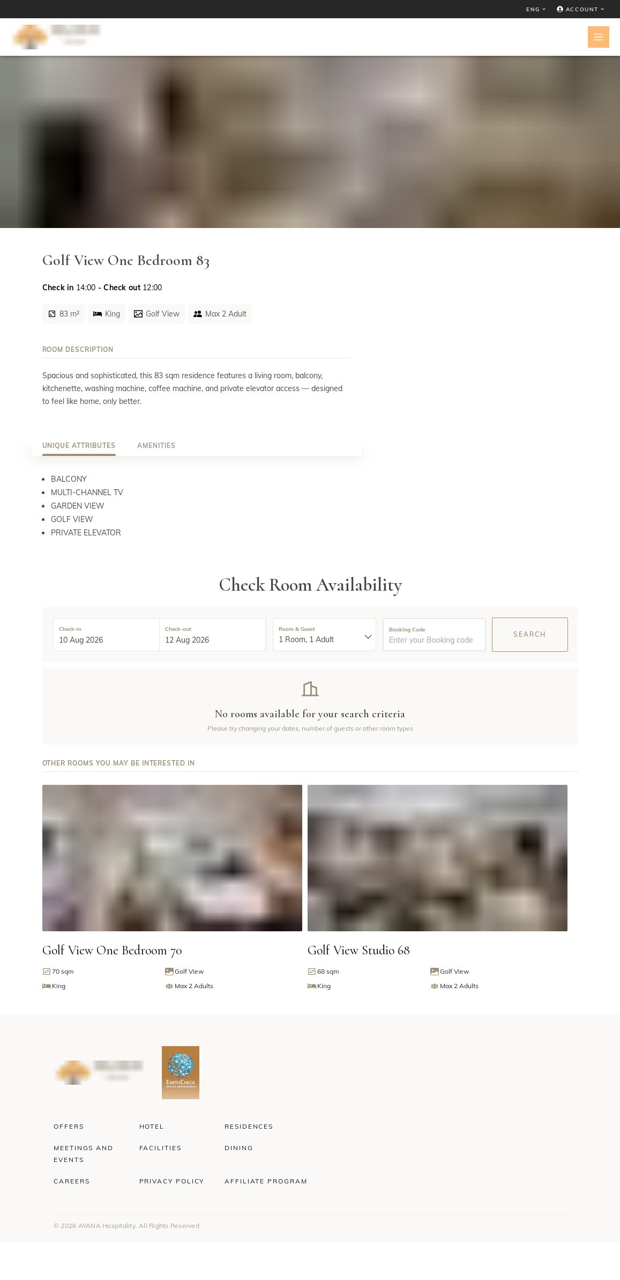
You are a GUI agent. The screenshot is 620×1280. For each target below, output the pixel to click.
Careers (71, 1181)
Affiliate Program (266, 1181)
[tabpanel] (196, 505)
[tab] (79, 446)
